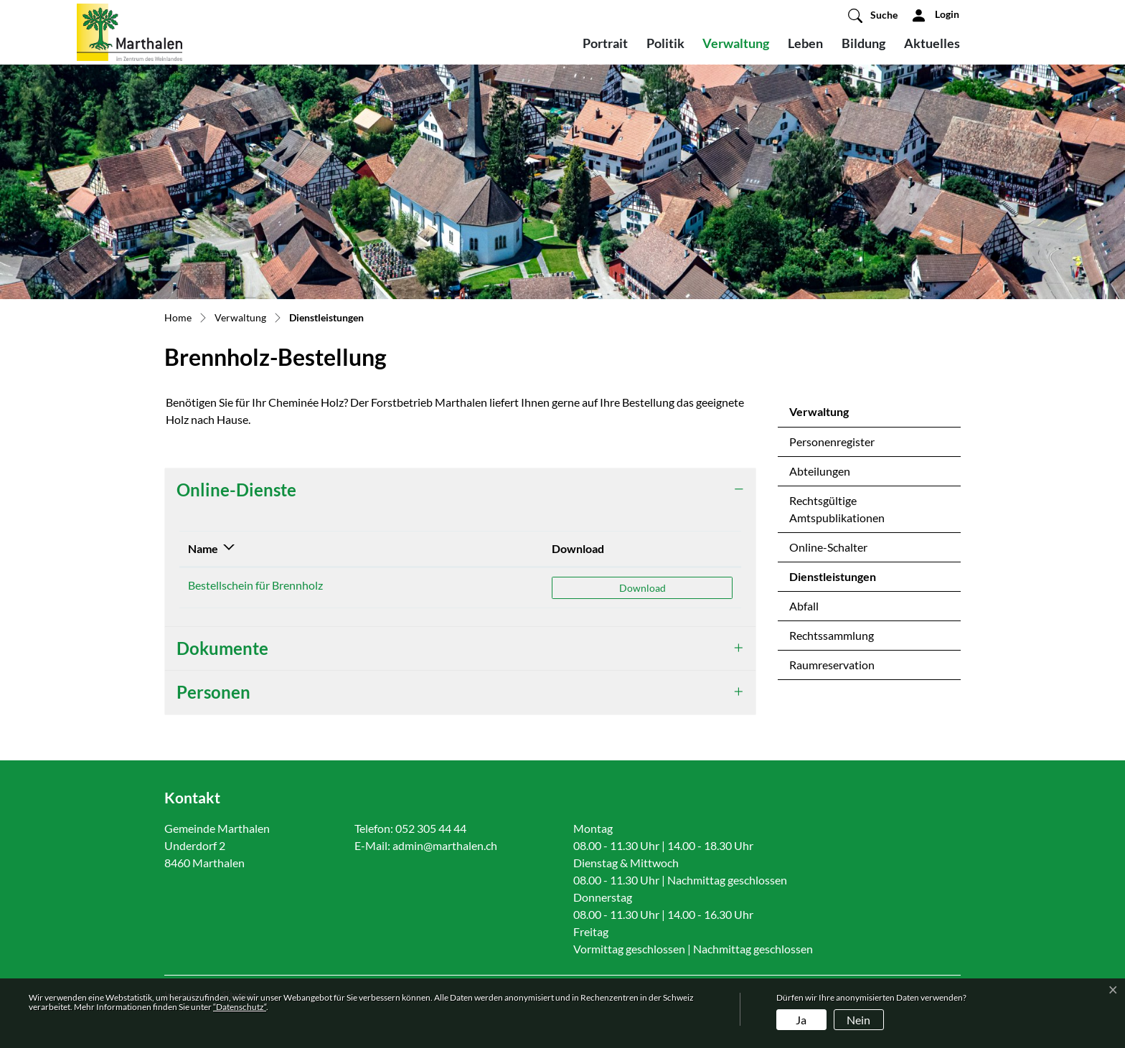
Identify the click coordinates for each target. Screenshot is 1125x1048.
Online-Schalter (828, 547)
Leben (805, 43)
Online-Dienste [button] (236, 489)
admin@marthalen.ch (444, 845)
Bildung (863, 43)
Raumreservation (832, 664)
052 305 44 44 (430, 828)
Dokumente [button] (222, 648)
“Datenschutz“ (239, 1006)
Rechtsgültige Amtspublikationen (837, 509)
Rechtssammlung (831, 635)
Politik (665, 43)
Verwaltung (735, 43)
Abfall (804, 606)
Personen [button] (213, 691)
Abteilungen (819, 471)
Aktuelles (932, 43)
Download (578, 548)
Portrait (605, 43)
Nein (858, 1019)
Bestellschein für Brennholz (255, 585)
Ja (801, 1019)
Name (203, 548)
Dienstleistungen (832, 580)
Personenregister (832, 441)
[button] (873, 15)
